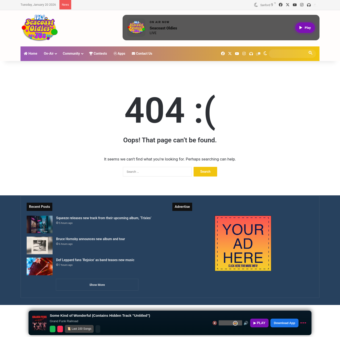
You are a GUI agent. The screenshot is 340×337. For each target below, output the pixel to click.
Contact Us (142, 53)
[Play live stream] (305, 27)
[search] (288, 53)
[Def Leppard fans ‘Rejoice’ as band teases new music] (40, 266)
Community (71, 53)
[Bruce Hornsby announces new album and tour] (40, 245)
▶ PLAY (259, 323)
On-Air (49, 53)
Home (30, 53)
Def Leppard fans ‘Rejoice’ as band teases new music (95, 260)
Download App (284, 323)
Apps (119, 53)
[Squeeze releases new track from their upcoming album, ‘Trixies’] (40, 224)
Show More (97, 285)
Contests (98, 53)
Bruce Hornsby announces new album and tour (90, 239)
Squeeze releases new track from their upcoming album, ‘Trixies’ (103, 218)
